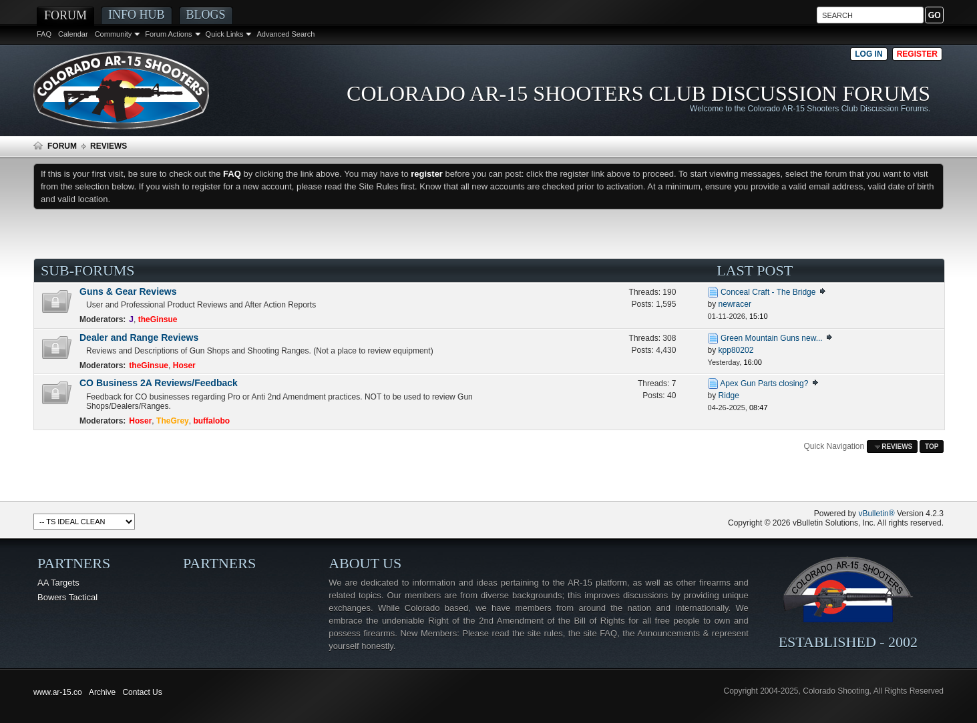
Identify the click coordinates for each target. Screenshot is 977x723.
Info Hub (136, 14)
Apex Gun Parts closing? (764, 383)
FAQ (44, 34)
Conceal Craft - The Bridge (768, 292)
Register (917, 54)
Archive (102, 692)
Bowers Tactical (67, 597)
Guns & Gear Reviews (128, 291)
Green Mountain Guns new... (772, 338)
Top (931, 446)
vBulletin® (876, 513)
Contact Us (142, 692)
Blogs (206, 14)
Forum (65, 15)
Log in (868, 54)
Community (113, 34)
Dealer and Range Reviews (138, 337)
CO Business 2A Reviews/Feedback (158, 383)
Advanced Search (285, 34)
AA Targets (58, 583)
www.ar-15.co (57, 692)
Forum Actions (168, 34)
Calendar (73, 34)
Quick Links (225, 34)
